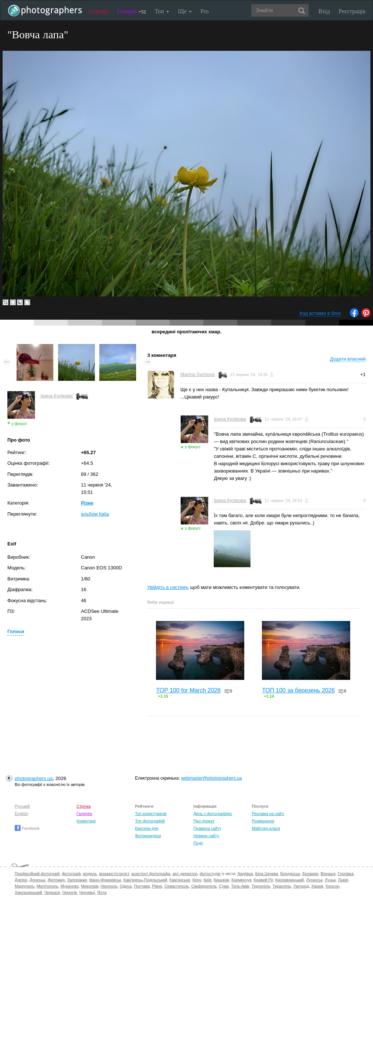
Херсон (332, 886)
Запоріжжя (77, 880)
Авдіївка (245, 873)
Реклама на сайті (268, 813)
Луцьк (330, 880)
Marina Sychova (197, 374)
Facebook (27, 828)
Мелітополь (47, 886)
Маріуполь (24, 886)
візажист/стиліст (114, 873)
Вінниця (328, 873)
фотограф (71, 873)
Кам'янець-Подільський (145, 880)
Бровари (310, 873)
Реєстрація (352, 11)
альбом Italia (95, 514)
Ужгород (301, 886)
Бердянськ (290, 873)
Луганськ (314, 880)
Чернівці (87, 892)
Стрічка (99, 11)
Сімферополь (204, 886)
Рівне (157, 886)
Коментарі (86, 821)
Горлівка (346, 873)
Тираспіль (282, 886)
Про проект (203, 821)
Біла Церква (266, 873)
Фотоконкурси (148, 835)
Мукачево (70, 886)
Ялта (101, 892)
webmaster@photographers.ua (211, 778)
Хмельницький (28, 892)
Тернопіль (261, 886)
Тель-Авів (240, 886)
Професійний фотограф (37, 873)
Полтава (142, 886)
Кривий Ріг (263, 880)
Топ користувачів (151, 813)
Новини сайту (206, 835)
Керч (196, 880)
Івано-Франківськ (105, 880)
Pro (204, 11)
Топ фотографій (150, 821)
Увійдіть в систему (167, 587)
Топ (162, 11)
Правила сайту (207, 828)
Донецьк (37, 880)
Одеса (125, 886)
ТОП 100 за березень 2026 (298, 690)
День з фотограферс (212, 813)
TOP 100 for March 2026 (188, 690)
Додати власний (348, 359)
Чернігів (69, 892)
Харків (317, 886)
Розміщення (263, 821)
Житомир (56, 880)
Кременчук (241, 880)
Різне (87, 503)
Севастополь (176, 886)
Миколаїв (90, 886)
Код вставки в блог (320, 313)
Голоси (15, 631)
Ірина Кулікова (56, 395)
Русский (22, 806)
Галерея (131, 11)
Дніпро (21, 880)
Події (198, 843)
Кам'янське (180, 880)
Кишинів (221, 880)
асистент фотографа (150, 873)
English (21, 813)
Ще (185, 11)
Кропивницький (289, 880)
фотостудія (210, 873)
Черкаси (52, 892)
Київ (207, 880)
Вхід (324, 11)
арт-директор (185, 873)
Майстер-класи (266, 828)
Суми (224, 886)
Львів (343, 880)
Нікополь (109, 886)
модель (90, 873)
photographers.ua (34, 778)
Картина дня (146, 828)
